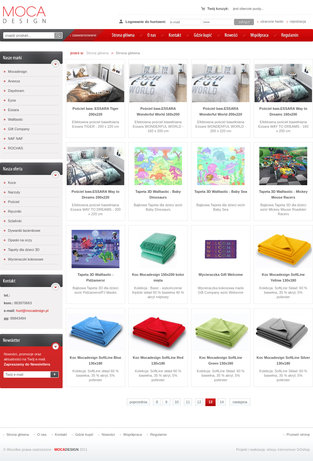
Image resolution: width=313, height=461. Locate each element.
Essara (13, 110)
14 (222, 402)
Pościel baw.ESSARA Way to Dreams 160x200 (283, 111)
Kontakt (61, 434)
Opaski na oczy (20, 240)
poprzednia (138, 402)
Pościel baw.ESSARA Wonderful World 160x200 (158, 111)
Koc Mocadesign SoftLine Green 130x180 (220, 360)
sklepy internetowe (281, 449)
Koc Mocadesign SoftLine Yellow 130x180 (283, 277)
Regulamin (158, 434)
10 (177, 402)
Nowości (108, 434)
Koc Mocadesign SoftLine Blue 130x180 (95, 360)
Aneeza (14, 81)
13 (210, 402)
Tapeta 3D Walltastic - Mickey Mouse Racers (283, 194)
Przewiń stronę (298, 434)
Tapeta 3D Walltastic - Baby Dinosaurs (158, 194)
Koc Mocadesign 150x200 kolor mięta (158, 277)
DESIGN (66, 449)
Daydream (16, 91)
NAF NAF (15, 138)
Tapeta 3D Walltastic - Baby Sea (220, 191)
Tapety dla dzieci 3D (23, 250)
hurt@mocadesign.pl (32, 311)
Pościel (13, 202)
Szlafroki (14, 221)
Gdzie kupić (84, 434)
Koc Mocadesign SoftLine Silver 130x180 (283, 360)
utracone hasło (271, 21)
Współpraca (132, 434)
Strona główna (97, 53)
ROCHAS (15, 148)
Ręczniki (14, 211)
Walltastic (15, 119)
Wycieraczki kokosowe (25, 259)
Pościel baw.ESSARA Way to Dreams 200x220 (95, 194)
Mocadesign (17, 71)
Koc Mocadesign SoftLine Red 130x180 (158, 360)
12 (199, 402)
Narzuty (14, 192)
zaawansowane (84, 35)
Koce (12, 183)
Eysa (12, 100)
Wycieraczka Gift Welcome (221, 274)
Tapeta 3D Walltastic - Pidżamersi (95, 277)
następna (240, 402)
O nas (41, 434)
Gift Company (18, 129)
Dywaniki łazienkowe (24, 230)
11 (188, 402)
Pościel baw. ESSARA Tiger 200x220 (95, 111)
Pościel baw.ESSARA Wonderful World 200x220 (220, 111)
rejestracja (298, 21)
